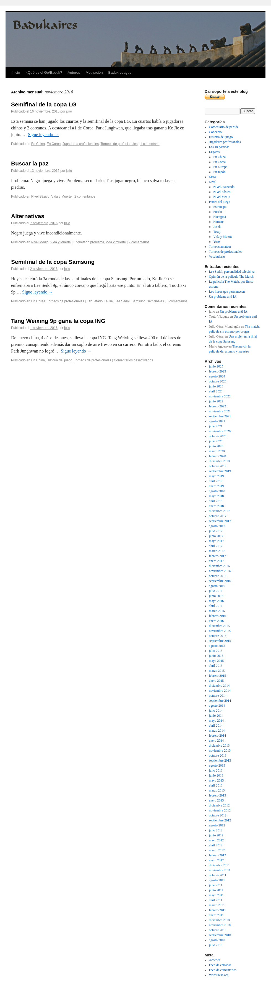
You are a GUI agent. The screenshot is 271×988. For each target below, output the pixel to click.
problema (97, 242)
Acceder (214, 960)
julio (69, 111)
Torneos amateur (220, 247)
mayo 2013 (216, 780)
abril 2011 (216, 900)
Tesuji (217, 232)
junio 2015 (216, 656)
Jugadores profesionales (80, 144)
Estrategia (219, 207)
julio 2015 (216, 651)
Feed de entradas (220, 965)
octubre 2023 (217, 381)
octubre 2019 (217, 466)
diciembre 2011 (219, 865)
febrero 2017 (217, 556)
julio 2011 (216, 885)
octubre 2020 (217, 436)
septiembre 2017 (220, 521)
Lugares (214, 152)
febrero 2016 (217, 616)
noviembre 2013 (220, 750)
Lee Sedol (122, 301)
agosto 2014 (217, 706)
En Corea (54, 144)
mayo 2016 (216, 601)
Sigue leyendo (43, 134)
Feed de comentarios (222, 970)
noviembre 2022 (220, 396)
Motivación (94, 72)
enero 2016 (216, 621)
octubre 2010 (217, 930)
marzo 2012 (217, 850)
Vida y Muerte (61, 196)
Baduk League (120, 72)
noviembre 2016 (220, 571)
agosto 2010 (217, 940)
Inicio (16, 72)
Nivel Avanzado (223, 187)
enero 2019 (216, 486)
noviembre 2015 (220, 631)
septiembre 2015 (220, 641)
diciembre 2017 (219, 511)
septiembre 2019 (220, 471)
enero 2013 (216, 800)
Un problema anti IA (223, 296)
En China (38, 144)
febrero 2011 (217, 910)
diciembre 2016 (219, 566)
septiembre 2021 (220, 416)
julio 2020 (216, 441)
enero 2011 (216, 915)
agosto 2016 (217, 586)
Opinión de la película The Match (231, 277)
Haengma (219, 217)
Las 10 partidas (219, 147)
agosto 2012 (217, 825)
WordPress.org (218, 975)
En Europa (220, 167)
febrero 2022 (217, 406)
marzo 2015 (217, 671)
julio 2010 (216, 945)
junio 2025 (216, 366)
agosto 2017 (217, 526)
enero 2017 (216, 561)
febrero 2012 (217, 855)
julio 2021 (216, 426)
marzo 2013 (217, 790)
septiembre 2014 (220, 701)
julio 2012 (216, 830)
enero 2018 (216, 506)
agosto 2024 (217, 376)
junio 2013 (216, 775)
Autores (74, 72)
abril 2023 (216, 391)
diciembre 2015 (219, 626)
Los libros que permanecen (227, 291)
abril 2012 (216, 845)
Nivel (213, 182)
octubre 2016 (217, 576)
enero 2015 (216, 681)
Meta (212, 177)
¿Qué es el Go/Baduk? (43, 72)
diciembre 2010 (219, 920)
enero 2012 (216, 860)
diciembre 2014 (219, 686)
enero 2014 (216, 740)
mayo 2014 (216, 721)
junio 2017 (216, 536)
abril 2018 (216, 501)
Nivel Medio (40, 242)
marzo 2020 (217, 451)
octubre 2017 (217, 516)
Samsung (138, 301)
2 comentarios (84, 196)
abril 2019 (216, 481)
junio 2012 (216, 835)
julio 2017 (216, 531)
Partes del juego (219, 202)
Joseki (217, 227)
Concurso (215, 132)
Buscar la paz (29, 163)
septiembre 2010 (220, 935)
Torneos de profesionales (118, 144)
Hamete (218, 222)
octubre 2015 (217, 636)
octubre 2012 (217, 815)
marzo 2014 (217, 730)
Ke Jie (108, 301)
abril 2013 (216, 785)
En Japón (219, 172)
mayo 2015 (216, 661)
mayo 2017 (216, 541)
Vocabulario (217, 257)
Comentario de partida (224, 127)
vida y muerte (116, 242)
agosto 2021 (217, 421)
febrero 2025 (217, 371)
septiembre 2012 (220, 820)
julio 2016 (216, 591)
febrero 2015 (217, 676)
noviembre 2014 (220, 691)
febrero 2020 (217, 456)
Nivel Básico (40, 196)
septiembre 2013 (220, 760)
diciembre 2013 (219, 745)
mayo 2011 (216, 895)
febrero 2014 (217, 735)
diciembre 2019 (219, 461)
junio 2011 (216, 890)
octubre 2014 (217, 696)
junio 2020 (216, 446)
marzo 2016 (217, 611)
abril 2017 (216, 546)
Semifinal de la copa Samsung (53, 262)
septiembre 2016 (220, 581)
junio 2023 (216, 386)
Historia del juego (59, 360)
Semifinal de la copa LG (44, 104)
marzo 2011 (217, 905)
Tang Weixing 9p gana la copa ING (58, 321)
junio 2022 (216, 401)
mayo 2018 (216, 496)
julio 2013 (216, 770)
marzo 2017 (217, 551)
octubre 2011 (217, 875)
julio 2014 (216, 711)
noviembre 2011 (220, 870)
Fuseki (217, 212)
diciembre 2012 (219, 805)
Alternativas (27, 216)
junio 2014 (216, 716)
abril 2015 (216, 666)
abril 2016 (216, 606)
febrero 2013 (217, 795)
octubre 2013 (217, 755)
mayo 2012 (216, 840)
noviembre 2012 (220, 810)
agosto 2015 (217, 646)
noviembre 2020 (220, 431)
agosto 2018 (217, 491)
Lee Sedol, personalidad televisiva (232, 272)
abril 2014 (216, 725)
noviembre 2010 (220, 925)
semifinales (155, 301)
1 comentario (149, 144)
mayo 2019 (216, 476)
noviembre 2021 (220, 411)
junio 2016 (216, 596)
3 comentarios (177, 301)
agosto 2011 (217, 880)
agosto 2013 (217, 765)
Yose (216, 242)
